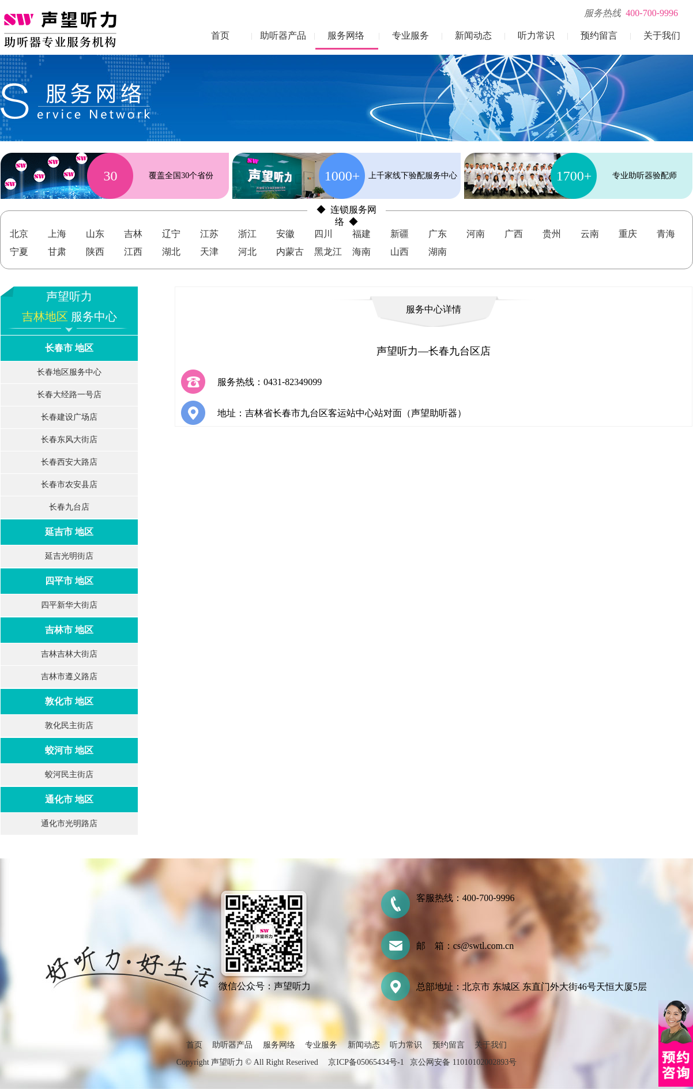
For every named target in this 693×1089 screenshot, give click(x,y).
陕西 (95, 252)
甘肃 (57, 252)
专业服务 (410, 35)
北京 (19, 234)
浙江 (247, 234)
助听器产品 (283, 35)
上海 (57, 234)
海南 (361, 252)
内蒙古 (290, 252)
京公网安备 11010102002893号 (463, 1062)
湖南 (437, 252)
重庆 (628, 234)
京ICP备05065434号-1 (366, 1062)
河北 (247, 252)
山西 (399, 252)
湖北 (171, 252)
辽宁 (171, 234)
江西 (133, 252)
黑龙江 (328, 252)
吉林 (133, 234)
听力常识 (536, 35)
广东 (437, 234)
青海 (666, 234)
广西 (513, 234)
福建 (361, 234)
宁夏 (19, 252)
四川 (323, 234)
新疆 (399, 234)
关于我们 (661, 35)
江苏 (209, 234)
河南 (475, 234)
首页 (220, 35)
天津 (209, 252)
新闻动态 (473, 35)
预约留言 (599, 35)
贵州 (552, 234)
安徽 (285, 234)
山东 (95, 234)
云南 (590, 234)
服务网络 (345, 35)
